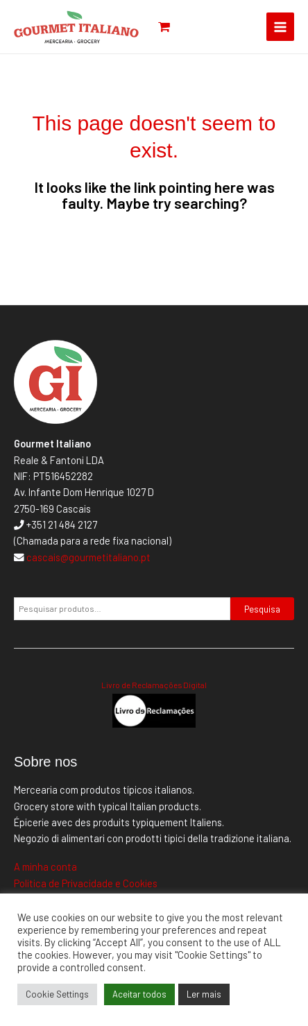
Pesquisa (262, 609)
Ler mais (204, 994)
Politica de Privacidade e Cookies (85, 883)
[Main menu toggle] (280, 26)
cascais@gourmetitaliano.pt (88, 557)
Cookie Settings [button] (57, 994)
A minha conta (45, 866)
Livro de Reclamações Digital (154, 685)
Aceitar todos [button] (139, 994)
